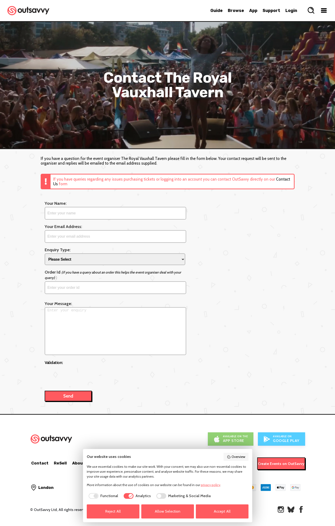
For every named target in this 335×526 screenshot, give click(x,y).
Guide (216, 10)
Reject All (113, 511)
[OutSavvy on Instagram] (281, 509)
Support (271, 10)
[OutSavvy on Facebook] (301, 509)
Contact (39, 463)
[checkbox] (102, 496)
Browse (236, 10)
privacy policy (210, 485)
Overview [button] (236, 457)
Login (291, 10)
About (78, 463)
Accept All (222, 511)
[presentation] (80, 375)
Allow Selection (167, 511)
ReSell (60, 463)
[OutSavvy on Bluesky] (291, 509)
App (253, 10)
